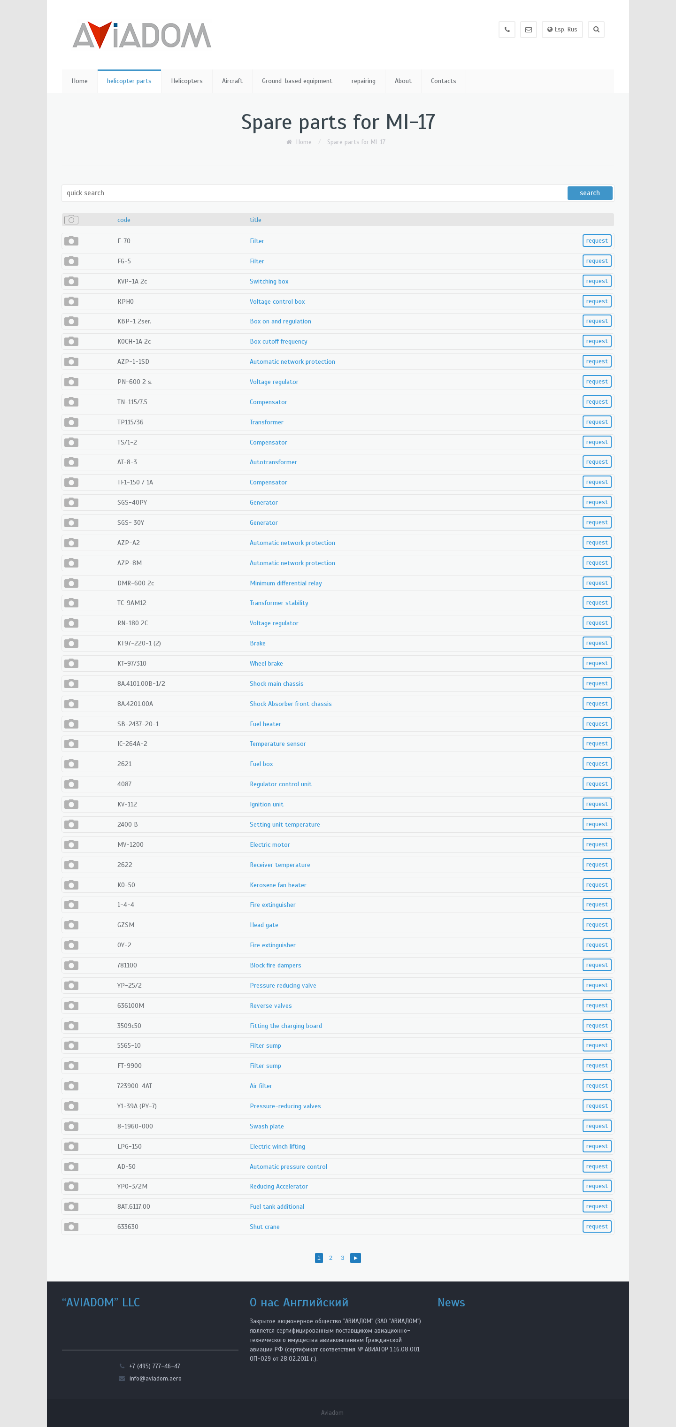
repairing (364, 81)
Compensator (268, 402)
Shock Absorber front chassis (291, 704)
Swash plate (267, 1126)
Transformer (267, 422)
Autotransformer (273, 462)
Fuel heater (265, 724)
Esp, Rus (562, 29)
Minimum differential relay (286, 583)
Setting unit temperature (285, 825)
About (403, 81)
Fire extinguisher (273, 905)
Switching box (269, 281)
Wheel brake (266, 663)
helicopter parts (129, 81)
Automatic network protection (292, 362)
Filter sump (265, 1046)
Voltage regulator (274, 382)
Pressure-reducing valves (285, 1106)
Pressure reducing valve (283, 986)
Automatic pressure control (288, 1167)
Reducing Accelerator (279, 1186)
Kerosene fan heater (278, 885)
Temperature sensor (278, 744)
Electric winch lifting (277, 1147)
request (597, 241)
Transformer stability (279, 603)
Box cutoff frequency (278, 341)
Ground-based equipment (297, 81)
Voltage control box (277, 302)
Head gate (264, 925)
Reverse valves (271, 1006)
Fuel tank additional (277, 1207)
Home (79, 81)
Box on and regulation (280, 321)
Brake (258, 643)
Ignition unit (267, 804)
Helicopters (187, 81)
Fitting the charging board (286, 1026)
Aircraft (232, 81)
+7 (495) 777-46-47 (154, 1366)
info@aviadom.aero (156, 1378)
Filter (257, 241)
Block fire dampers (275, 965)
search (588, 193)
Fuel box (261, 764)
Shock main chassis (277, 684)
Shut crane (265, 1227)
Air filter (261, 1086)
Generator (264, 502)
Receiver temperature (280, 865)
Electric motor (270, 845)
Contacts (443, 81)
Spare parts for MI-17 (356, 142)
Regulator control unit (281, 784)
